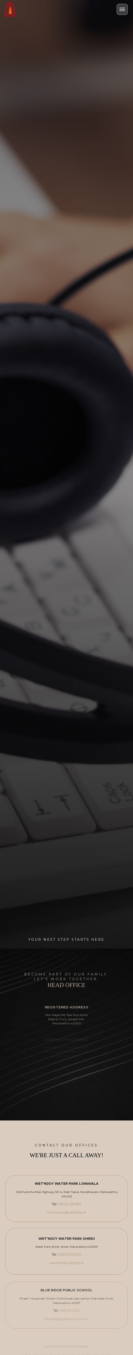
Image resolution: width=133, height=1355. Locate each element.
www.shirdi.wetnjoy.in (66, 1265)
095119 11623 (69, 1314)
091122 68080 (69, 1206)
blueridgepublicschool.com (66, 1322)
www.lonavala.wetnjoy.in (66, 1214)
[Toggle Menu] (122, 9)
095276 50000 (70, 1256)
